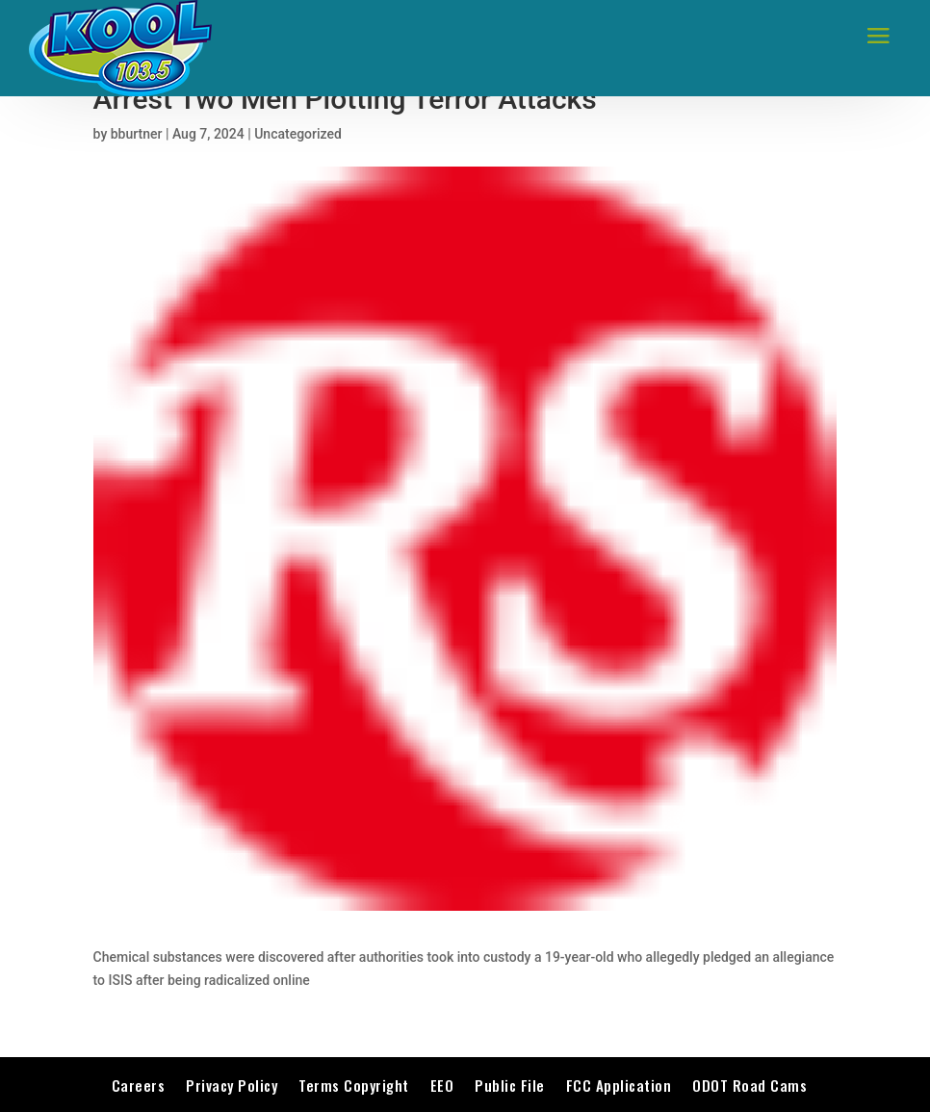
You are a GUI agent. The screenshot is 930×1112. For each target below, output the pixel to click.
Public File (510, 1085)
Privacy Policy (231, 1085)
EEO (442, 1085)
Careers (139, 1085)
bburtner (137, 134)
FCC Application (619, 1085)
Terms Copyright (353, 1085)
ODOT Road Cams (749, 1085)
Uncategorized (298, 134)
